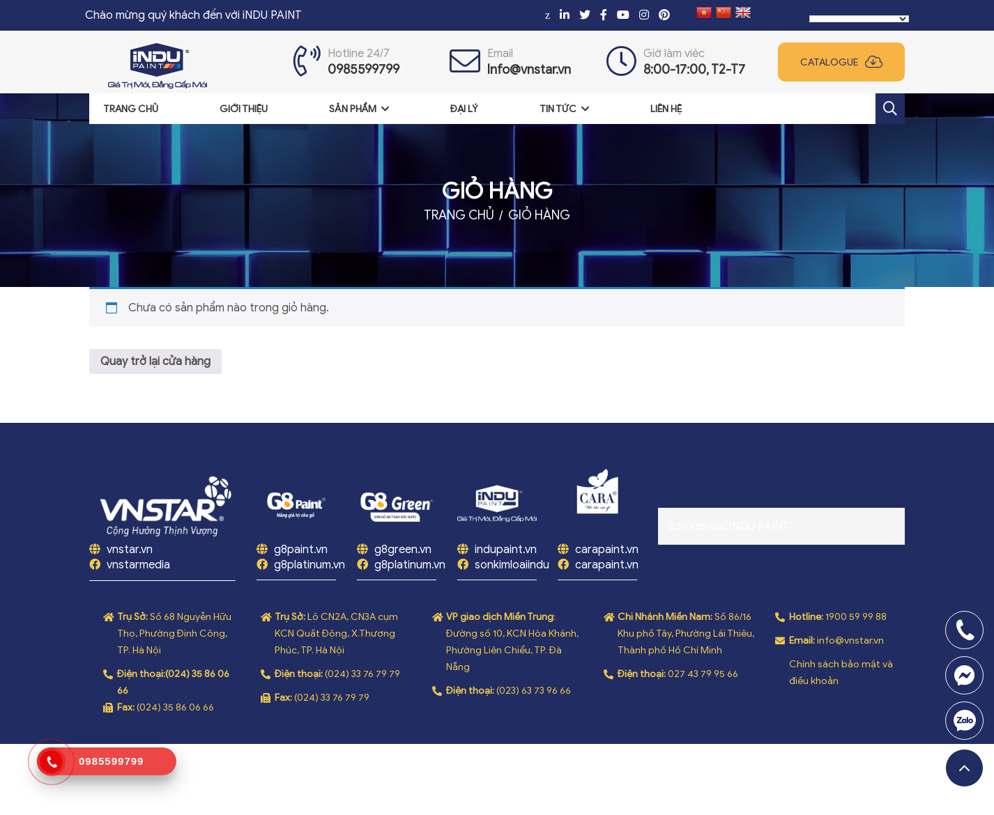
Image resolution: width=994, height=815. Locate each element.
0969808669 (964, 720)
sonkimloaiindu (512, 565)
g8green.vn (402, 550)
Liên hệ (666, 109)
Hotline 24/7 (359, 54)
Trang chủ (130, 109)
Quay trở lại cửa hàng (155, 361)
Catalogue (829, 62)
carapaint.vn (607, 550)
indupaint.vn (506, 550)
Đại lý (464, 109)
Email (500, 54)
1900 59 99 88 (856, 617)
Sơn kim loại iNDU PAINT (728, 527)
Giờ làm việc (674, 54)
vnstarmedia (138, 565)
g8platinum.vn (309, 565)
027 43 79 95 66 (703, 674)
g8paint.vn (301, 550)
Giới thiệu (244, 109)
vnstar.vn (128, 550)
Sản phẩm (352, 109)
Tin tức (558, 109)
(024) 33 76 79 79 (362, 674)
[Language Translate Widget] (859, 18)
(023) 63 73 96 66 (533, 691)
